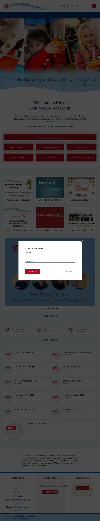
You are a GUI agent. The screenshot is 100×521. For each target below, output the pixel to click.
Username (29, 252)
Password (29, 261)
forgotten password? (68, 271)
